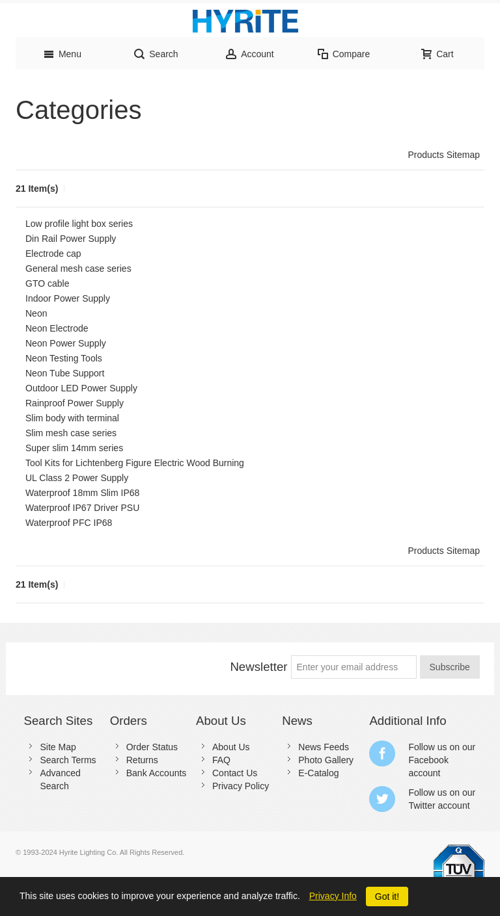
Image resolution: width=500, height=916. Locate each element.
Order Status (152, 747)
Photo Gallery (326, 760)
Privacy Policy (240, 786)
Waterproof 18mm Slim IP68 (82, 493)
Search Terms (68, 760)
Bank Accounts (156, 773)
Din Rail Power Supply (70, 238)
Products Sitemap (444, 155)
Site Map (58, 747)
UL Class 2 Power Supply (76, 478)
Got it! (387, 896)
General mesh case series (78, 268)
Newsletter (258, 667)
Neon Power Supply (65, 343)
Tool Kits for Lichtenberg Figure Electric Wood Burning (134, 463)
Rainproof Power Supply (74, 403)
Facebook (428, 760)
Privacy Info (333, 896)
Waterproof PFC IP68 (68, 522)
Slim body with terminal (72, 418)
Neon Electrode (57, 328)
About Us (231, 747)
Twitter (421, 805)
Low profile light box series (79, 223)
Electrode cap (53, 253)
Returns (142, 760)
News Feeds (323, 747)
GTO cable (47, 283)
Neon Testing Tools (63, 358)
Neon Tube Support (64, 373)
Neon (36, 313)
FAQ (221, 760)
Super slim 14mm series (74, 448)
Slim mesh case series (71, 433)
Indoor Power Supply (67, 298)
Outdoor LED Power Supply (81, 388)
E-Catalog (318, 773)
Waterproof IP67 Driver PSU (82, 508)
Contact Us (234, 773)
